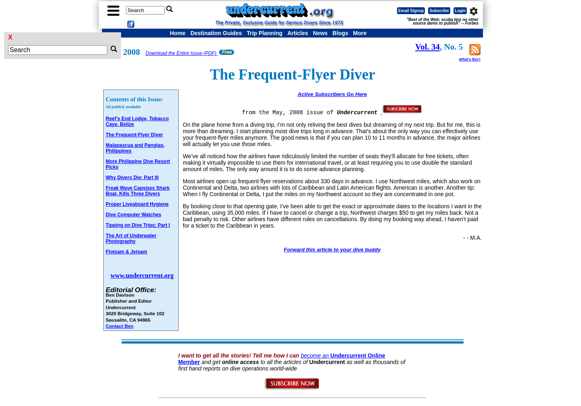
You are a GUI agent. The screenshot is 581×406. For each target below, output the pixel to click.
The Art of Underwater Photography (131, 238)
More (359, 33)
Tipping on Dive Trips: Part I (138, 225)
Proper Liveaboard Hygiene (137, 204)
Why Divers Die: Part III (132, 177)
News (320, 33)
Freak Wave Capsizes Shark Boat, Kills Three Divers (137, 191)
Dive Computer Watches (133, 215)
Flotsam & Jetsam (126, 252)
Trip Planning (264, 33)
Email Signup (411, 10)
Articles (297, 33)
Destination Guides (216, 33)
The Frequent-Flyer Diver (134, 135)
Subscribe (439, 10)
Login (460, 10)
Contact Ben (120, 326)
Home (178, 33)
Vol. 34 (427, 47)
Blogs (340, 33)
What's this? (470, 59)
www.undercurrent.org (142, 275)
